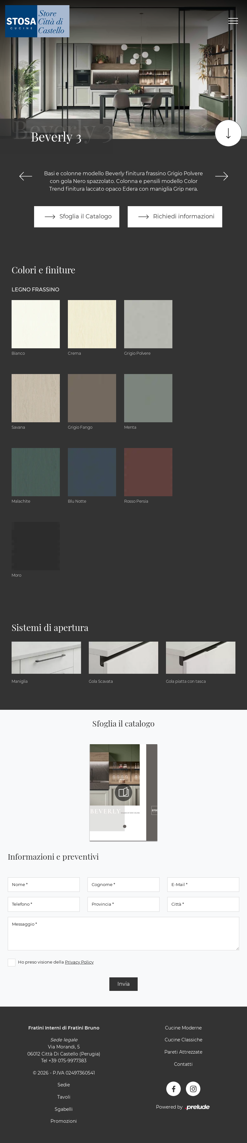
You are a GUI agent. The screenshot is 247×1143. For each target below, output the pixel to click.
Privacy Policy (79, 962)
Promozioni (63, 1121)
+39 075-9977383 (68, 1061)
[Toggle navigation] (233, 21)
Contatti (183, 1064)
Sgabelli (64, 1109)
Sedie (64, 1085)
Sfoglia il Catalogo (77, 217)
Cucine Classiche (183, 1040)
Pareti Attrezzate (183, 1052)
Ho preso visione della (56, 962)
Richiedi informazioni (175, 217)
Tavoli (63, 1097)
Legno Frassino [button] (35, 290)
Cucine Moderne (183, 1028)
